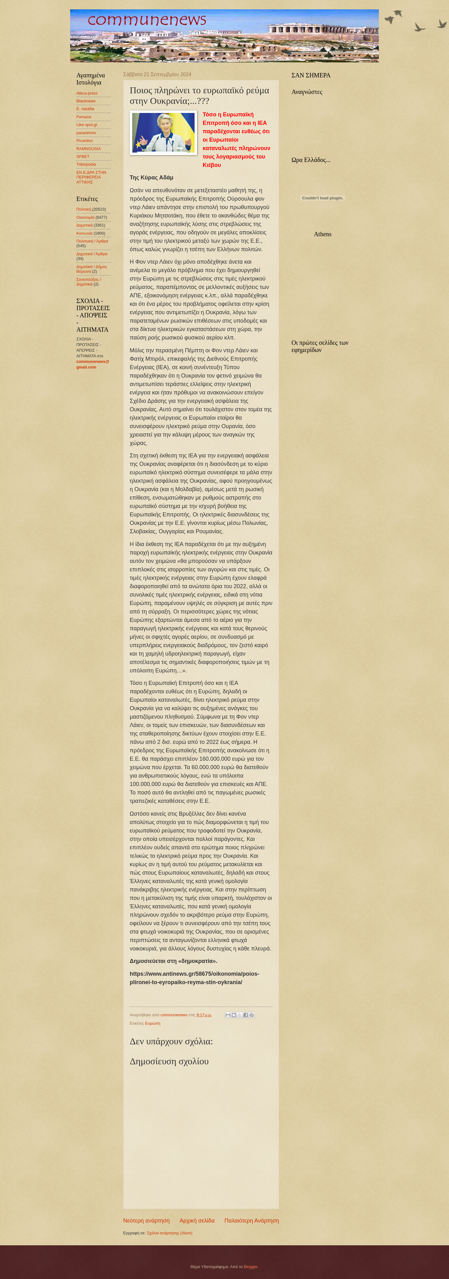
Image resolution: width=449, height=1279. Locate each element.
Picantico (84, 140)
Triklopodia (86, 164)
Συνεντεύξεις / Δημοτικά (88, 281)
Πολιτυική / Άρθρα (92, 241)
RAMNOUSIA (88, 148)
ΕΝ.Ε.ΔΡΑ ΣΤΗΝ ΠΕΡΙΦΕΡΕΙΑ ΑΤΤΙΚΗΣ (91, 177)
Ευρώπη (152, 1023)
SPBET (82, 156)
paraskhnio (86, 132)
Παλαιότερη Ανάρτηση (251, 1221)
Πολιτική (83, 209)
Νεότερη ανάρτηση (146, 1221)
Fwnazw (83, 117)
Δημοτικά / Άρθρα (92, 253)
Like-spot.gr (86, 124)
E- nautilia (85, 108)
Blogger (251, 1266)
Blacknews (86, 101)
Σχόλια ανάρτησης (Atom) (169, 1233)
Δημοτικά (84, 225)
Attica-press (87, 93)
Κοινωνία (84, 233)
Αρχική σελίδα (197, 1221)
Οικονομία (85, 217)
